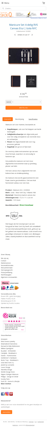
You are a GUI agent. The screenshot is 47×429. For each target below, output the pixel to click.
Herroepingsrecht (7, 270)
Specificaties (33, 119)
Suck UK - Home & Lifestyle (10, 381)
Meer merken (6, 384)
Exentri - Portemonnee (8, 356)
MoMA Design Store (8, 372)
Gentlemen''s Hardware (9, 358)
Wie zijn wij (4, 258)
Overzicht (7, 119)
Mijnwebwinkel (30, 425)
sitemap (31, 421)
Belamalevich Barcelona (9, 344)
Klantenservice (6, 263)
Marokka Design (6, 370)
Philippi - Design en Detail (9, 377)
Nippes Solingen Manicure (9, 374)
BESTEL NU (23, 108)
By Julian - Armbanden (8, 351)
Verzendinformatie (7, 265)
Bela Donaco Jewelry (8, 341)
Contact (3, 261)
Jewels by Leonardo (7, 365)
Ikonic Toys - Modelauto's (9, 360)
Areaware (4, 339)
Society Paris (5, 379)
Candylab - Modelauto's (9, 353)
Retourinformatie (6, 268)
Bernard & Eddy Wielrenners (10, 346)
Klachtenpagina (6, 275)
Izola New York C (6, 363)
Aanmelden (7, 412)
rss (35, 421)
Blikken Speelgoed (7, 348)
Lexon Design (5, 367)
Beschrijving (19, 119)
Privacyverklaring (6, 272)
